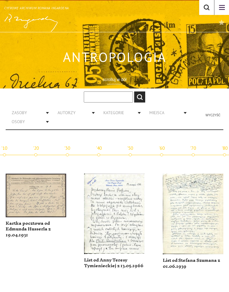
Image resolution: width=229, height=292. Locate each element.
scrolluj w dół (114, 79)
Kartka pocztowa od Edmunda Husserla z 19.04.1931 (28, 229)
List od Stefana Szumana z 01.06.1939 (191, 263)
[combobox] (28, 112)
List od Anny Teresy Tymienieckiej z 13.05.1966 (113, 263)
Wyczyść (212, 115)
